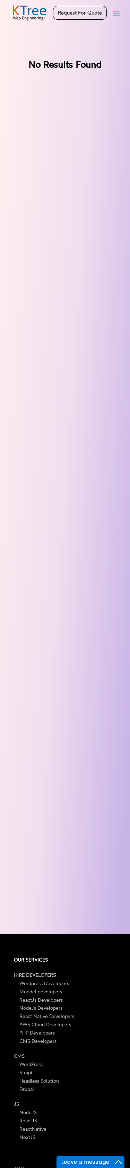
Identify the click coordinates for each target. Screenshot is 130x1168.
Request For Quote (80, 12)
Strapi (25, 1072)
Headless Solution (39, 1081)
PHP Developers (37, 1033)
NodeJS (28, 1112)
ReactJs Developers (41, 1000)
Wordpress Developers (44, 983)
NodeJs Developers (40, 1008)
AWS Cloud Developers (45, 1024)
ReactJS (28, 1120)
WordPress (31, 1064)
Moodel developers (40, 991)
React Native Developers (46, 1016)
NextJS (27, 1137)
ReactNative (32, 1129)
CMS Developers (38, 1041)
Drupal (26, 1089)
